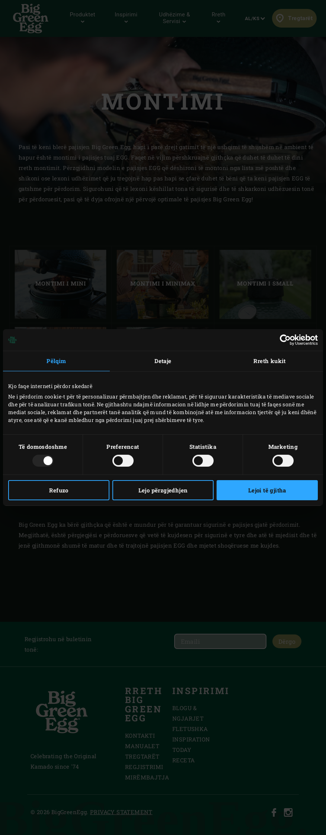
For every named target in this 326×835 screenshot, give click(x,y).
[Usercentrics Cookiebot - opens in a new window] (285, 340)
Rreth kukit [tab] (269, 361)
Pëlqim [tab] (56, 361)
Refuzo (58, 490)
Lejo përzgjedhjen (163, 490)
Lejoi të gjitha (267, 490)
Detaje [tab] (162, 361)
